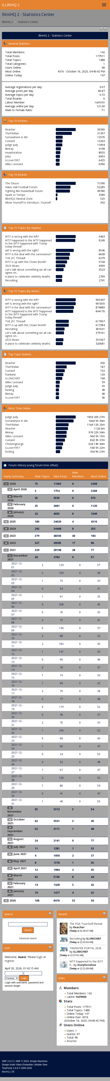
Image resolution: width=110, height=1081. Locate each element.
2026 (13, 483)
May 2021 (19, 861)
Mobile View (41, 1064)
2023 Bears (12, 266)
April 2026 (20, 489)
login (40, 957)
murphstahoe (86, 965)
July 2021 (19, 847)
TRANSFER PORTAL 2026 (85, 948)
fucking (9, 390)
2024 (13, 528)
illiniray (9, 148)
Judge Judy (11, 145)
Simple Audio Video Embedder (17, 1064)
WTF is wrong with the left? (22, 236)
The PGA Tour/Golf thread (86, 924)
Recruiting (76, 938)
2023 (13, 536)
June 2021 (19, 854)
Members (71, 988)
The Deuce (12, 183)
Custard (10, 141)
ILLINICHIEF (93, 938)
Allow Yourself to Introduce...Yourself (28, 202)
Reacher (79, 927)
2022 (13, 543)
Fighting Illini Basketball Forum (24, 191)
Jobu (8, 156)
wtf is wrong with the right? (22, 250)
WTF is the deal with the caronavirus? (28, 254)
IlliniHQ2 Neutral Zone (19, 198)
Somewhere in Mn (16, 137)
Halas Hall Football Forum (21, 187)
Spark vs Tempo (15, 195)
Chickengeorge (14, 444)
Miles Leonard (14, 164)
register (9, 961)
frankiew (10, 374)
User (7, 948)
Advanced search (28, 938)
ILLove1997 (12, 160)
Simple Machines (38, 1061)
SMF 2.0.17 (8, 1061)
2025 (13, 521)
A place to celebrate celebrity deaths (27, 276)
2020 (13, 900)
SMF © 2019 (22, 1061)
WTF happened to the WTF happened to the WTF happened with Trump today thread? (28, 243)
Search (8, 914)
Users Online (74, 1025)
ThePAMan (12, 133)
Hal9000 (100, 102)
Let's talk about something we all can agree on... (28, 271)
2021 (13, 550)
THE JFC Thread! (15, 258)
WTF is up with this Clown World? (25, 262)
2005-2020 (26, 1068)
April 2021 (20, 868)
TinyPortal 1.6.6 (10, 1068)
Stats (61, 978)
